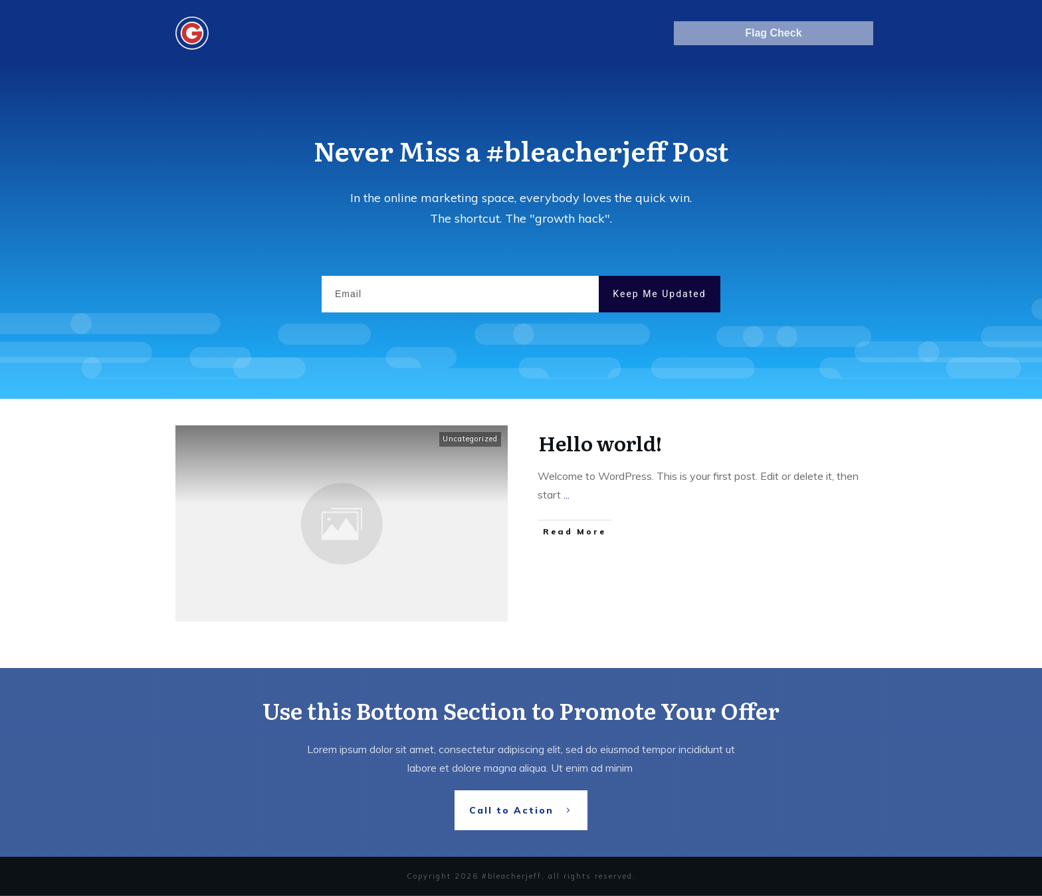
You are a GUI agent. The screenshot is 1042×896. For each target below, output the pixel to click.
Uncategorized (470, 438)
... (567, 494)
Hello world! (600, 442)
